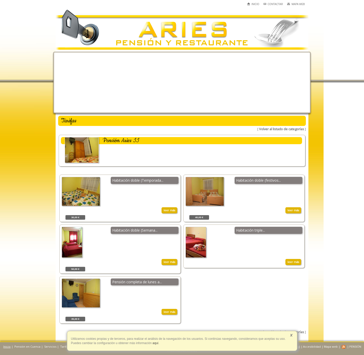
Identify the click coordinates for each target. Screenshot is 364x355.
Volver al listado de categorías (281, 129)
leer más (169, 210)
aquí (155, 343)
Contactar (273, 4)
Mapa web (296, 4)
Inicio (253, 4)
